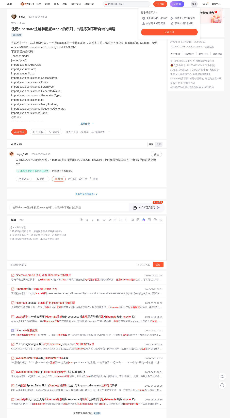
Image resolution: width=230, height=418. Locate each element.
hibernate (17, 35)
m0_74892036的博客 (22, 390)
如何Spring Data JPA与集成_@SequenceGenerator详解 (67, 385)
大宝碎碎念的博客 (20, 307)
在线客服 (209, 46)
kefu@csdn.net (195, 46)
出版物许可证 (188, 83)
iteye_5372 (22, 154)
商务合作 (203, 54)
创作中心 (216, 4)
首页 (13, 23)
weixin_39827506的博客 (24, 321)
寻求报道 (217, 54)
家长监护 (214, 69)
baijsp (22, 16)
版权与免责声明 (213, 78)
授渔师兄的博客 (19, 403)
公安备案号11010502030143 (189, 65)
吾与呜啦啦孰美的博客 (23, 279)
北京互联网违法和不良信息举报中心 (189, 69)
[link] (13, 23)
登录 (194, 4)
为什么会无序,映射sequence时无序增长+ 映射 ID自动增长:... (82, 399)
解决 (24, 178)
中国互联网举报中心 (181, 74)
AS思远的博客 (18, 362)
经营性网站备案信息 (204, 61)
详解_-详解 (42, 358)
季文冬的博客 (18, 376)
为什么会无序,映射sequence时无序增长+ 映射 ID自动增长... (81, 316)
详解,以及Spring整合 (50, 371)
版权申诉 (175, 83)
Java (22, 23)
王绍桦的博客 (18, 293)
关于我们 (175, 54)
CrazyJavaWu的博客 (22, 348)
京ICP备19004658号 (181, 61)
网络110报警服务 (202, 74)
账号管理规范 (197, 78)
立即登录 (169, 32)
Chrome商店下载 (179, 78)
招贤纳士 (189, 54)
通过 (36, 289)
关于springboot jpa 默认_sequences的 (55, 344)
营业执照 (210, 65)
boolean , (45, 302)
